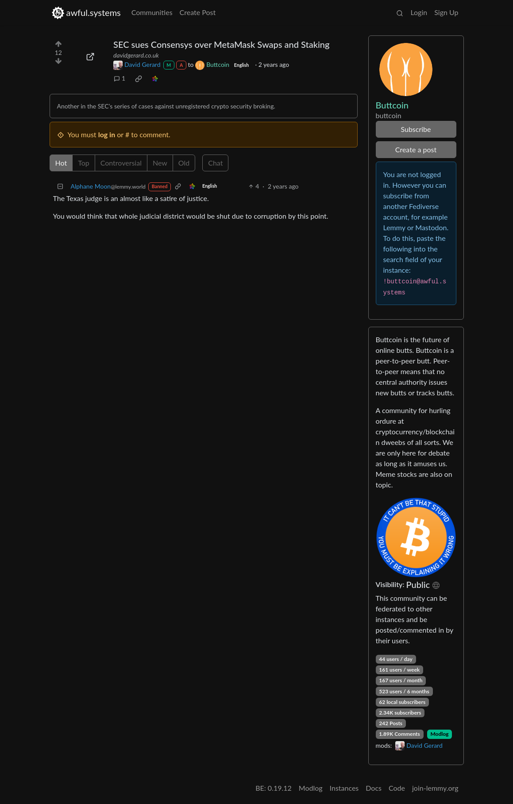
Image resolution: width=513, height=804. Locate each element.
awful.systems (86, 12)
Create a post (415, 149)
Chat (215, 162)
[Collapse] (60, 186)
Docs (374, 788)
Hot (61, 162)
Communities (152, 12)
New (160, 162)
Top (83, 162)
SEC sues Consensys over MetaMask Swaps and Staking (221, 44)
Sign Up (446, 12)
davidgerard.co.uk (136, 55)
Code (397, 788)
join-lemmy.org (435, 788)
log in (107, 134)
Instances (344, 788)
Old (183, 162)
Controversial (121, 162)
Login (418, 12)
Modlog (439, 734)
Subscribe (416, 129)
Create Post (198, 12)
